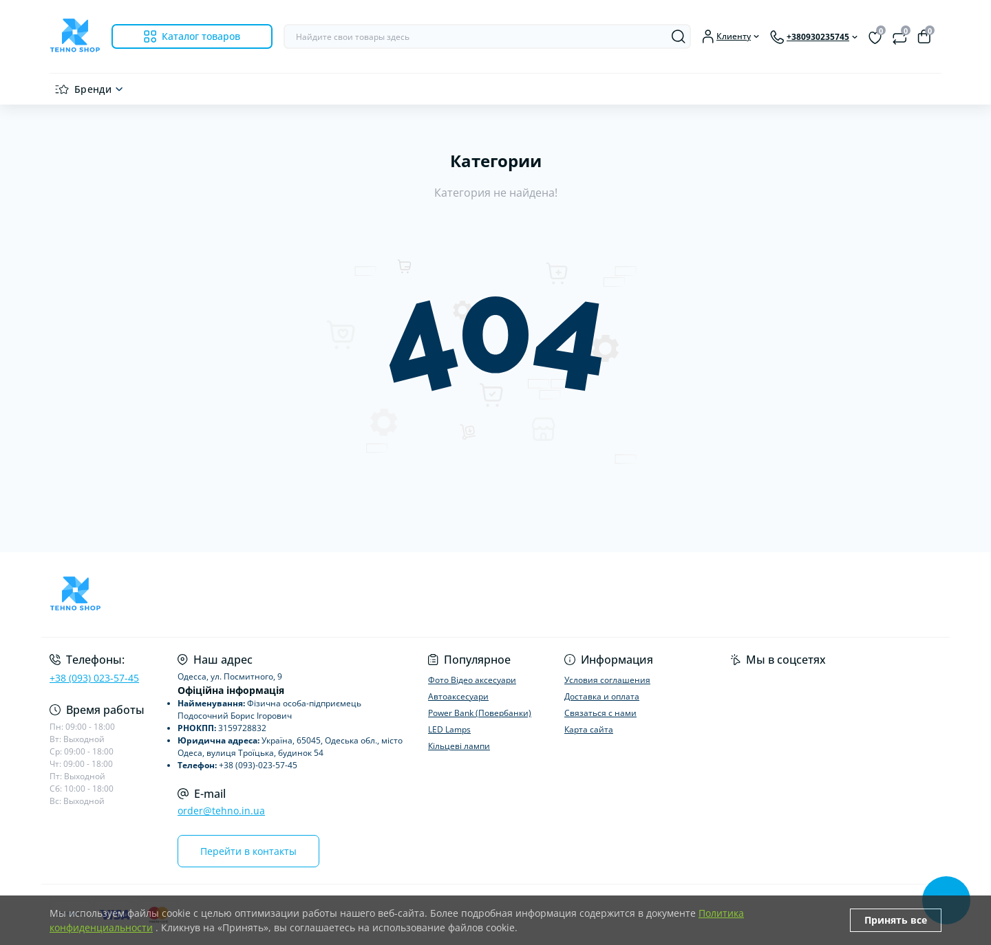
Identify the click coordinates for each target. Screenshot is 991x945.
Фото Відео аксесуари (472, 680)
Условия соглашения (607, 680)
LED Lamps (449, 729)
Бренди (92, 89)
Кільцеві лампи (459, 746)
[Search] (678, 36)
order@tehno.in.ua (221, 810)
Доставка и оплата (601, 696)
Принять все (895, 919)
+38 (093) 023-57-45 (94, 677)
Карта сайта (588, 729)
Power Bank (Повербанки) (479, 713)
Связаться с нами (600, 713)
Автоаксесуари (458, 696)
